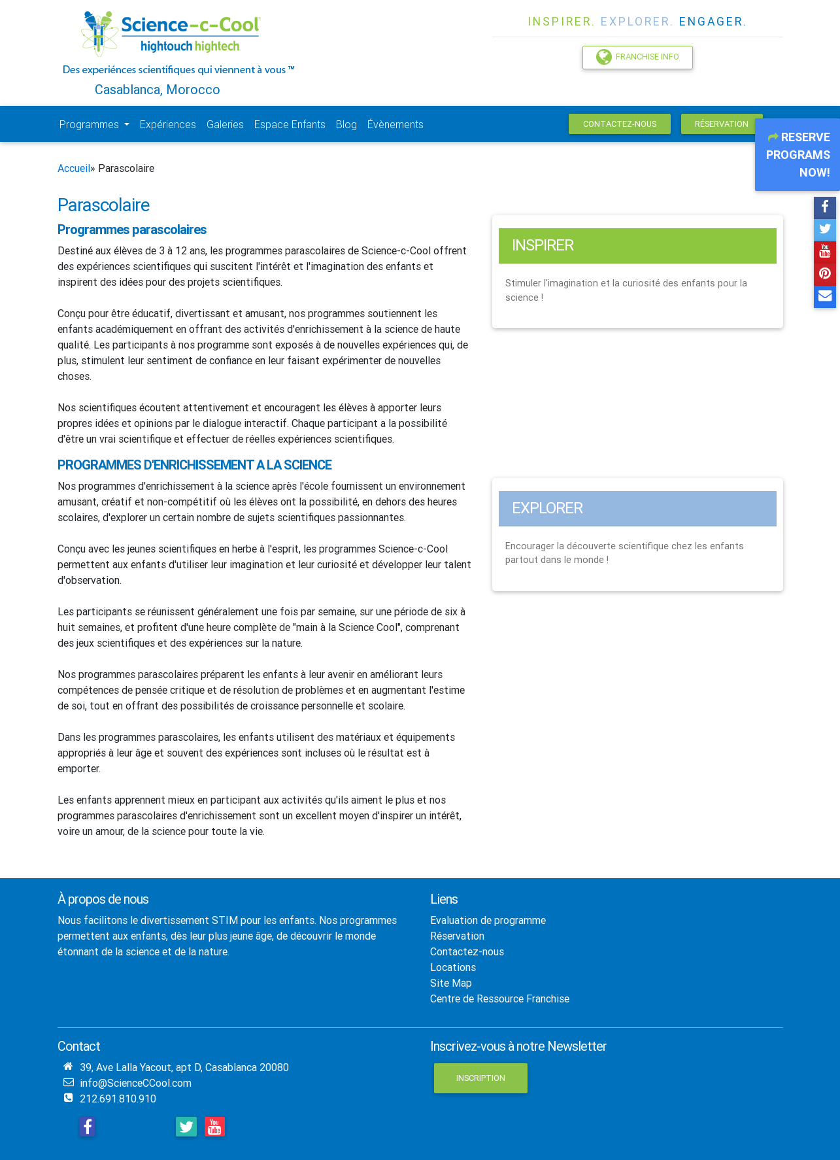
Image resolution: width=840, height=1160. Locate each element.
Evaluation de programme (488, 920)
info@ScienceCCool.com (136, 1082)
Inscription (480, 1077)
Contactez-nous (619, 123)
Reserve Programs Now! (798, 154)
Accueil (74, 168)
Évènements (395, 124)
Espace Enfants (290, 124)
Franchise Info (637, 57)
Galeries (225, 124)
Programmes (90, 124)
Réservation (721, 123)
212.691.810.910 (118, 1098)
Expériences (168, 124)
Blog (346, 124)
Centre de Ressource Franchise (499, 998)
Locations (453, 967)
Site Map (451, 982)
